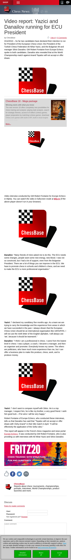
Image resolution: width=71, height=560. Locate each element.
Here (64, 543)
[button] (18, 2)
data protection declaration (47, 547)
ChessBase (19, 484)
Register (24, 517)
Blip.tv (57, 199)
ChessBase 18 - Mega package (21, 101)
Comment (8, 520)
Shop (5, 2)
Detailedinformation (23, 554)
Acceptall (59, 554)
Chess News (21, 11)
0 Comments (62, 38)
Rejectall (41, 554)
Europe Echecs (11, 434)
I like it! (53, 38)
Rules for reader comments (14, 506)
